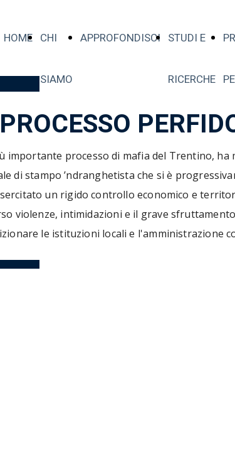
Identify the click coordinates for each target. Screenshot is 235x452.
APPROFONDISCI (120, 38)
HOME (18, 38)
